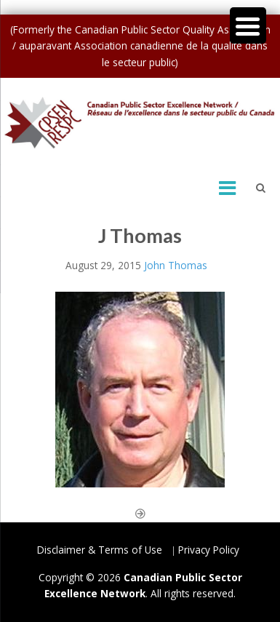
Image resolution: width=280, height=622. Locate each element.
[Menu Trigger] (248, 25)
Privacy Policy (208, 550)
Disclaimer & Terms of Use (99, 550)
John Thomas (175, 265)
